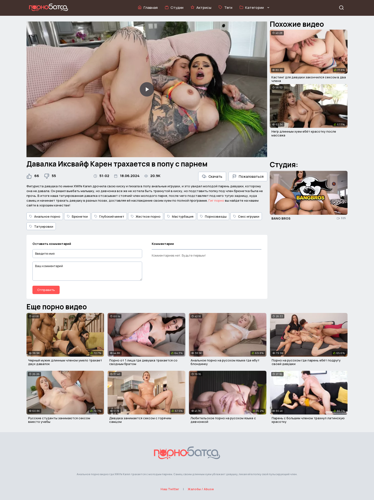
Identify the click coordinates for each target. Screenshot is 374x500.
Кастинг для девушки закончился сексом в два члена (308, 79)
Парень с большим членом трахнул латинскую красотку (308, 420)
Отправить (46, 290)
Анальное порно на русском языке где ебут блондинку (225, 362)
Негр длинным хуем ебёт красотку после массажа (303, 133)
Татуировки (41, 226)
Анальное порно (44, 216)
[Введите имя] (87, 253)
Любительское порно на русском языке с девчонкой (223, 420)
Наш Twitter (170, 489)
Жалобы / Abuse (201, 489)
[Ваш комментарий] (87, 271)
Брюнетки (77, 216)
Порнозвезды (213, 216)
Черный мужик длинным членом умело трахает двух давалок (65, 362)
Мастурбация (180, 216)
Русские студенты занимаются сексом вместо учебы (59, 420)
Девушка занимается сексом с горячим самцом (140, 420)
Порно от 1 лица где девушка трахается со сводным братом (143, 362)
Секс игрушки (246, 216)
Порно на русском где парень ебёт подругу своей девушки (306, 362)
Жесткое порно (146, 216)
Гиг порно (216, 200)
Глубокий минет (109, 216)
